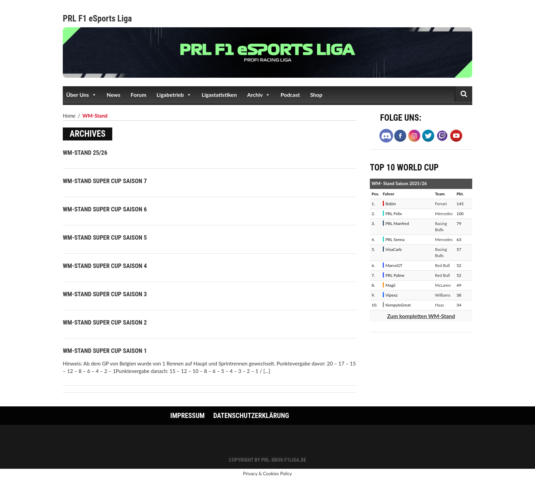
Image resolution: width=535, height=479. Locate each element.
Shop (316, 94)
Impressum (187, 415)
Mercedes (444, 213)
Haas (439, 305)
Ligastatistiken (219, 94)
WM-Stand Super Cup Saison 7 (105, 180)
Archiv (258, 94)
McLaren (443, 285)
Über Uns (81, 94)
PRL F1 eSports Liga (97, 19)
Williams (442, 295)
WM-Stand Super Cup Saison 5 (105, 237)
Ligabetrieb (174, 94)
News (113, 94)
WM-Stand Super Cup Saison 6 (105, 209)
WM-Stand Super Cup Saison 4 (105, 265)
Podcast (290, 94)
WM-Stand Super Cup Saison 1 (105, 350)
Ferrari (441, 203)
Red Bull (442, 265)
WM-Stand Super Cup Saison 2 (105, 322)
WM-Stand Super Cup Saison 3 (105, 294)
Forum (138, 94)
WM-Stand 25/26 (85, 152)
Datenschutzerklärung (251, 415)
